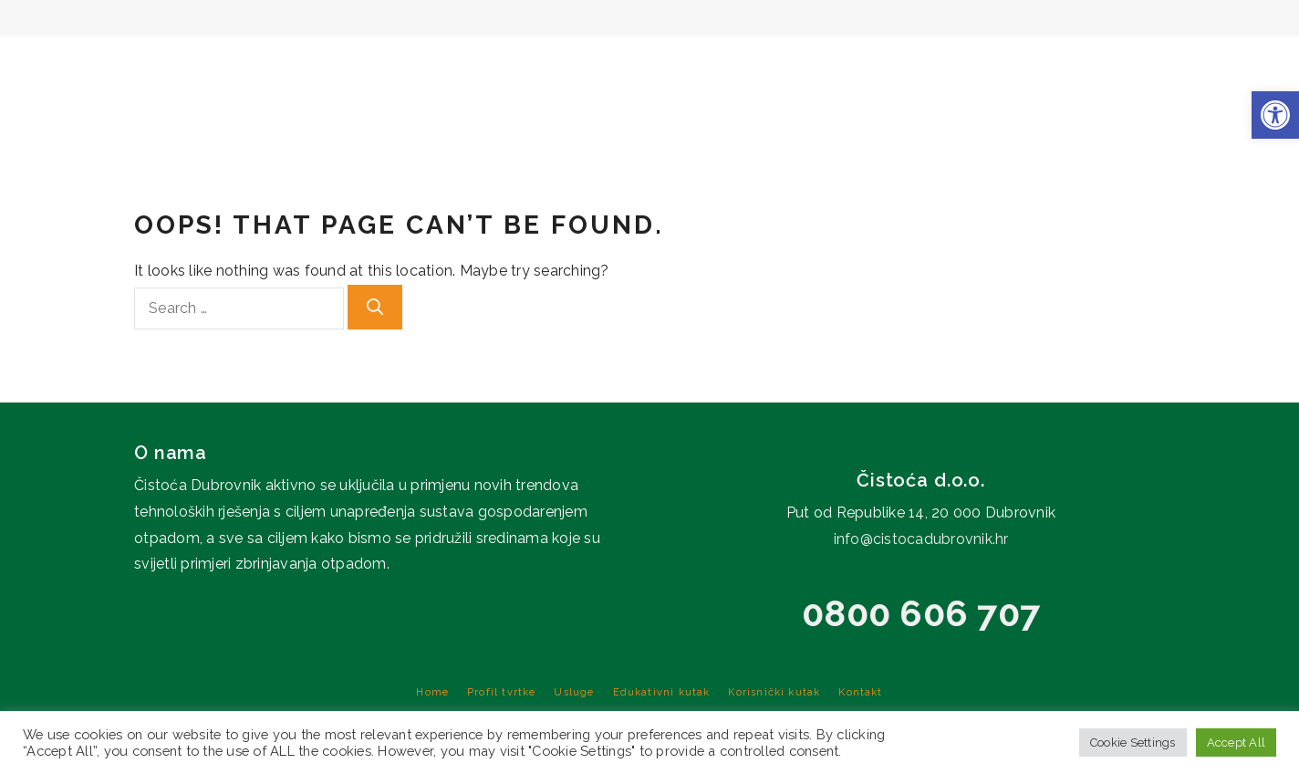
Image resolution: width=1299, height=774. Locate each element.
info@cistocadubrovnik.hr (921, 539)
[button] (1275, 115)
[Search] (375, 307)
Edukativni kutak (970, 64)
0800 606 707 (921, 612)
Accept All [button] (1236, 742)
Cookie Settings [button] (1133, 742)
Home (616, 64)
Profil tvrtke (719, 64)
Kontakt (1259, 64)
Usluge (834, 64)
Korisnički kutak (1140, 64)
